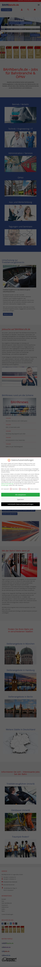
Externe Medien (33, 488)
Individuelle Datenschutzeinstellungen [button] (20, 503)
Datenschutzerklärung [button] (21, 506)
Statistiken (14, 488)
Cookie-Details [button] (12, 506)
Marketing (23, 488)
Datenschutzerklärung (7, 482)
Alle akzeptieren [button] (20, 494)
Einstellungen (5, 484)
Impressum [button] (29, 506)
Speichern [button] (20, 498)
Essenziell (5, 488)
